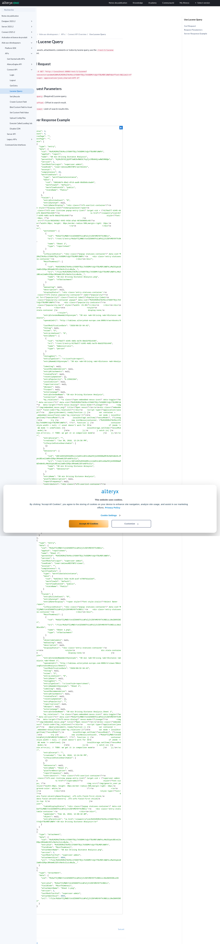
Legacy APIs (19, 139)
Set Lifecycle (15, 96)
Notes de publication (10, 16)
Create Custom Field (18, 102)
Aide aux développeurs (17, 43)
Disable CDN (15, 129)
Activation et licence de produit (17, 37)
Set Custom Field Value (19, 112)
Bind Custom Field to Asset (21, 107)
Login (12, 75)
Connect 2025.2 (17, 32)
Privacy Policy (112, 915)
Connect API (19, 69)
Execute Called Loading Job (21, 123)
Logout (13, 80)
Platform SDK (18, 48)
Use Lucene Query (193, 19)
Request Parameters (193, 30)
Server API (11, 134)
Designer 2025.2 (17, 21)
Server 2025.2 (17, 26)
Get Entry (14, 86)
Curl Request (190, 26)
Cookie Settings (109, 923)
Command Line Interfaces (15, 145)
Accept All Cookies (88, 931)
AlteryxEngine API (19, 64)
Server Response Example (195, 33)
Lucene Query (16, 91)
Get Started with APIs (16, 59)
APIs (18, 53)
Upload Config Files (18, 118)
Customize (131, 931)
